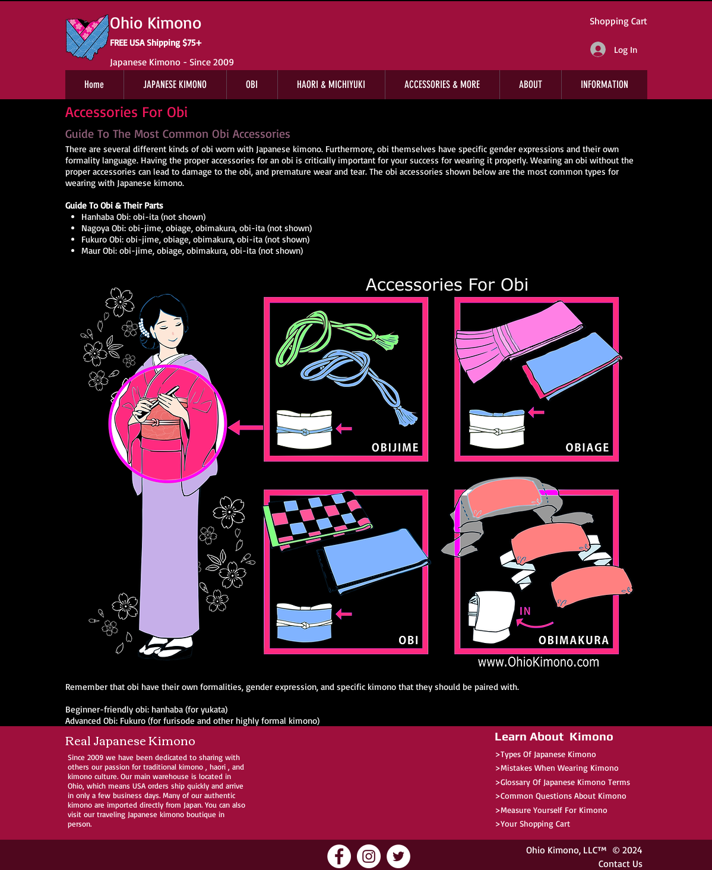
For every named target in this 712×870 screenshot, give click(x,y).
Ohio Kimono (552, 850)
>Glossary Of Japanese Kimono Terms (562, 782)
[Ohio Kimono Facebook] (339, 856)
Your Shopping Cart (535, 823)
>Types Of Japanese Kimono (545, 754)
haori (218, 766)
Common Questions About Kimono (563, 795)
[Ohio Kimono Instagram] (369, 856)
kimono (191, 766)
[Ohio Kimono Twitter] (398, 856)
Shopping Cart (618, 21)
